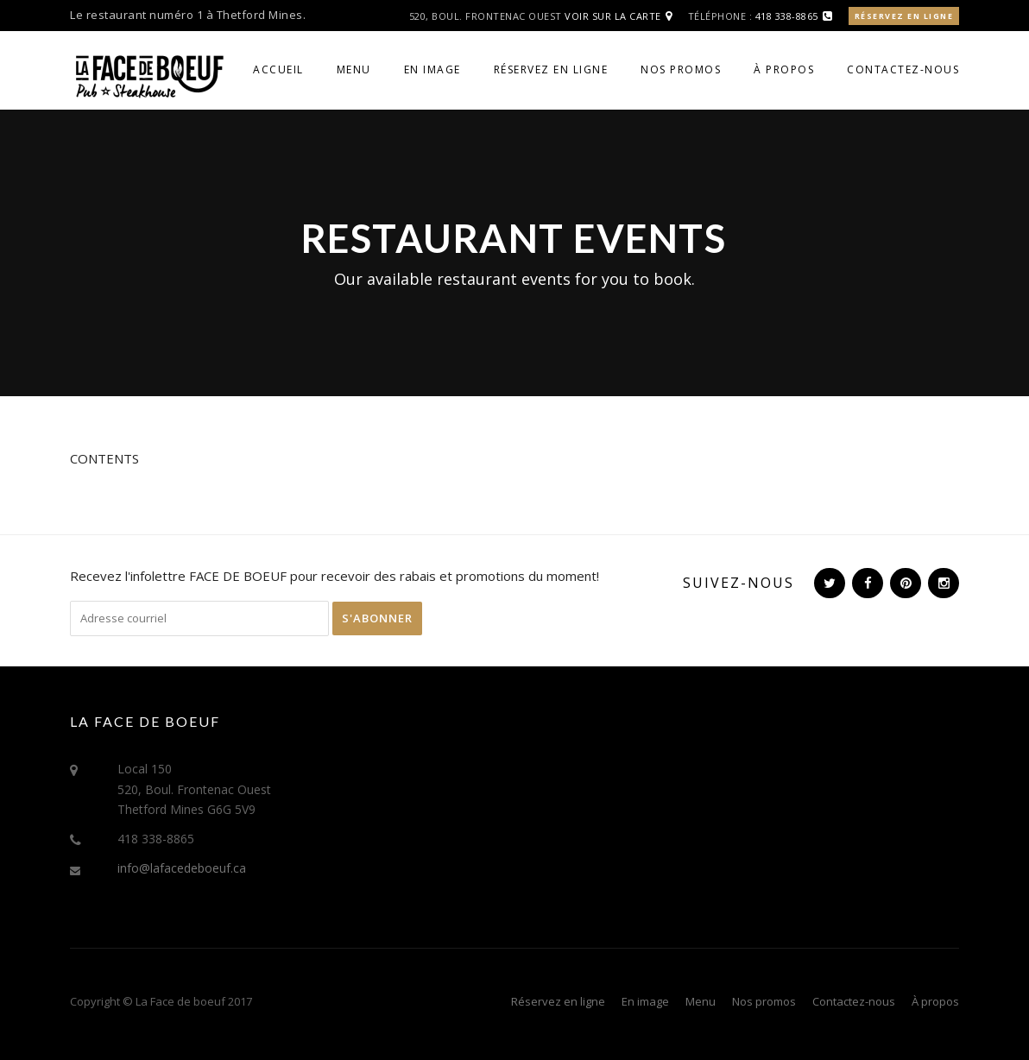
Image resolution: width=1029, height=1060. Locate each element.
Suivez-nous (738, 582)
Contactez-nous (903, 69)
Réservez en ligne (904, 16)
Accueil (278, 69)
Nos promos (681, 69)
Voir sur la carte (613, 15)
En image (432, 69)
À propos (784, 69)
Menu (354, 69)
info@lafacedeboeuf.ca (181, 868)
